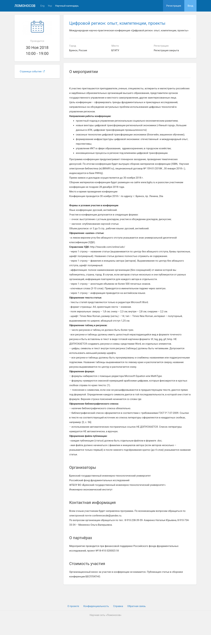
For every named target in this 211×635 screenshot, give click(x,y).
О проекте (73, 606)
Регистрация (173, 5)
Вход (190, 5)
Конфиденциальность (96, 606)
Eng (42, 6)
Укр (50, 6)
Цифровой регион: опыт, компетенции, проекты (117, 23)
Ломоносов (25, 5)
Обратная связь (136, 606)
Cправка (118, 606)
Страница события (32, 71)
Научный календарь (67, 6)
